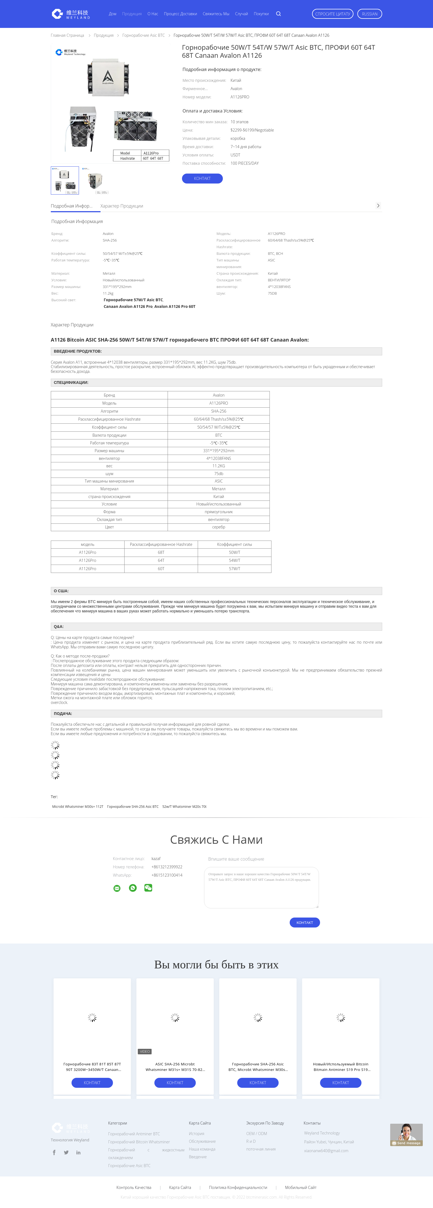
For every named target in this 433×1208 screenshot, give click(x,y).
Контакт (202, 178)
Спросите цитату (332, 14)
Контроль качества (134, 1187)
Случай (241, 13)
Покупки (261, 13)
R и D (251, 1141)
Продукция (132, 13)
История (196, 1133)
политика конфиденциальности (238, 1187)
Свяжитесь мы (216, 13)
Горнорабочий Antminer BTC (134, 1133)
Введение (198, 1156)
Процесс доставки (180, 13)
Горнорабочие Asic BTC (129, 1165)
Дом (112, 13)
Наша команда (202, 1149)
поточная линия (261, 1149)
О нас (152, 13)
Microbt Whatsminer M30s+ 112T (77, 806)
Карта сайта (180, 1187)
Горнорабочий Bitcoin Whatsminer (139, 1141)
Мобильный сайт (300, 1187)
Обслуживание (202, 1141)
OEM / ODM (256, 1133)
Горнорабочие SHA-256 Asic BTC (133, 806)
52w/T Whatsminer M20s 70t (184, 806)
